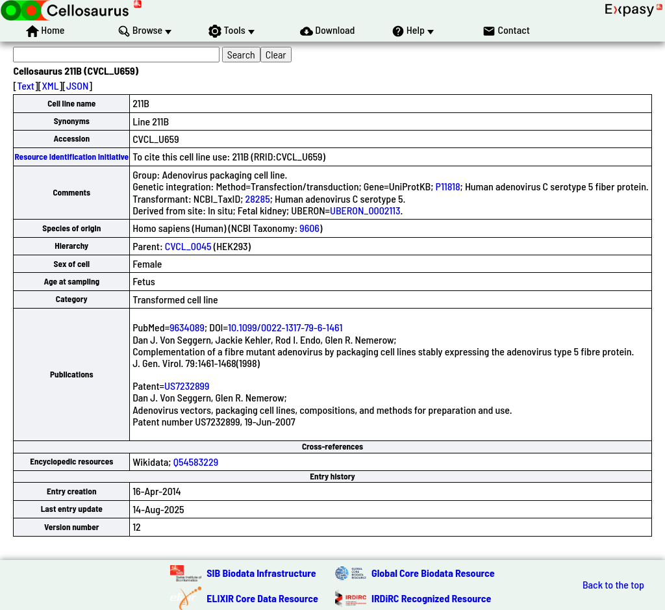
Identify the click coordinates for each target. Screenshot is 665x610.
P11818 (448, 186)
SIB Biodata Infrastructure (261, 572)
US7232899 (186, 385)
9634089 (187, 327)
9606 (309, 228)
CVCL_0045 (188, 246)
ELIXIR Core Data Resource (262, 598)
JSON (77, 85)
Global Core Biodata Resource (433, 572)
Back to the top (613, 585)
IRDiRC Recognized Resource (431, 598)
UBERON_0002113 (365, 210)
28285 (257, 198)
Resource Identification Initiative (71, 156)
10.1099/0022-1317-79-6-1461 (285, 327)
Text (25, 85)
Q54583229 (195, 461)
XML (50, 85)
